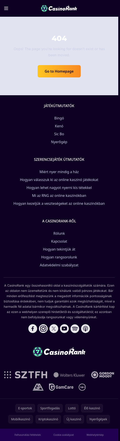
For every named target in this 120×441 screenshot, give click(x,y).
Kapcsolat (59, 241)
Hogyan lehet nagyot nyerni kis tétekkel (59, 187)
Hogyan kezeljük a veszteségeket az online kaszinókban (59, 203)
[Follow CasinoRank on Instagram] (43, 328)
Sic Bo (59, 134)
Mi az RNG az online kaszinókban (59, 195)
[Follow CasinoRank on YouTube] (64, 328)
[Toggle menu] (6, 8)
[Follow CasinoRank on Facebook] (32, 328)
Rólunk (59, 233)
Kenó (59, 126)
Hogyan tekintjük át (59, 249)
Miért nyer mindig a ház (59, 171)
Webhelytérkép (95, 434)
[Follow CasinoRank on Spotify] (75, 328)
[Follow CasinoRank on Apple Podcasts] (85, 328)
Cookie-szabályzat (64, 434)
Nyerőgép (59, 141)
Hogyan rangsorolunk (59, 257)
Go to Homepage (59, 71)
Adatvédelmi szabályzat (59, 265)
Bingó (59, 118)
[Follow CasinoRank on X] (53, 328)
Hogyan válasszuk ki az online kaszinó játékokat (59, 179)
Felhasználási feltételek (28, 434)
